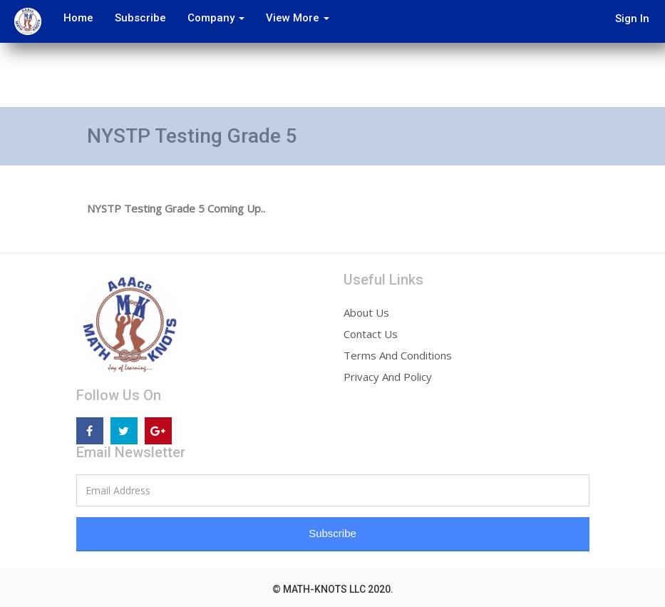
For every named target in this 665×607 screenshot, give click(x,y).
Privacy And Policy (388, 376)
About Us (366, 312)
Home (76, 17)
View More (294, 17)
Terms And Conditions (398, 355)
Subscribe (137, 17)
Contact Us (371, 334)
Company (213, 17)
